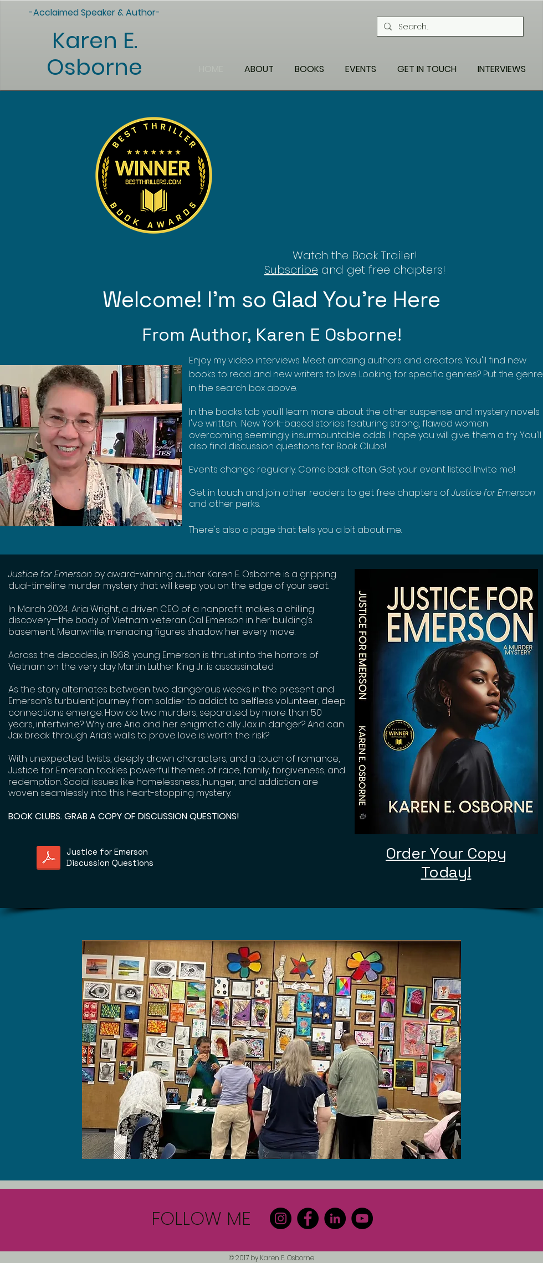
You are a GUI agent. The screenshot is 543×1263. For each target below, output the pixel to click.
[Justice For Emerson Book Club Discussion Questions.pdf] (48, 859)
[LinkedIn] (335, 1218)
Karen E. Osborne (94, 54)
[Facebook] (308, 1218)
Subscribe (291, 270)
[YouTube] (362, 1218)
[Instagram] (280, 1218)
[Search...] (449, 26)
